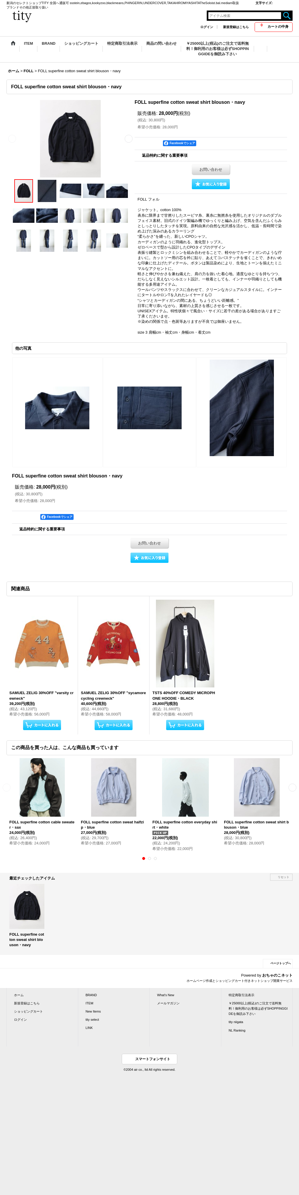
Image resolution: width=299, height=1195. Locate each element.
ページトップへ (280, 963)
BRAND (91, 995)
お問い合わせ (210, 169)
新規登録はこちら (236, 27)
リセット (283, 877)
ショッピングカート (28, 1011)
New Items (93, 1011)
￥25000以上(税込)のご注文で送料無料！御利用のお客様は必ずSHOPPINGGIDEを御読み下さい (258, 1008)
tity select (92, 1019)
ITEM (89, 1003)
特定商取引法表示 (241, 995)
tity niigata (236, 1022)
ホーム (19, 995)
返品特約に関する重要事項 (164, 155)
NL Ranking (237, 1030)
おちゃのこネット (277, 975)
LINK (89, 1028)
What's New (165, 995)
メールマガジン (168, 1003)
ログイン (206, 27)
